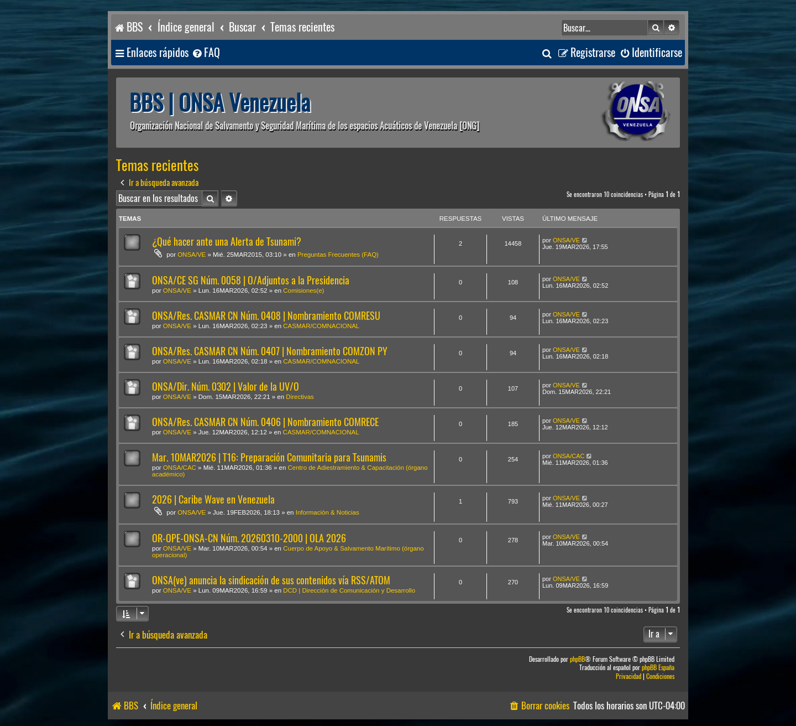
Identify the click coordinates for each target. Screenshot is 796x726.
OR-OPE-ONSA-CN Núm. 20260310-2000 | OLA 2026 (249, 538)
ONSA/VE (191, 254)
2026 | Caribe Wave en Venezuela (213, 499)
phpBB (577, 659)
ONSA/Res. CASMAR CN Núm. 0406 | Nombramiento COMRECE (265, 422)
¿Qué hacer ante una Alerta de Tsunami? (226, 241)
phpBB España (658, 667)
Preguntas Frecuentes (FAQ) (338, 254)
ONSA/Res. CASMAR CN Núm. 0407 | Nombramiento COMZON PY (269, 351)
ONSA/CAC (179, 467)
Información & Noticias (327, 512)
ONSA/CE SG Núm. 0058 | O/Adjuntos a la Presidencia (250, 280)
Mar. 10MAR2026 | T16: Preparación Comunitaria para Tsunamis (269, 457)
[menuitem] (205, 52)
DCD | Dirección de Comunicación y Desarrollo (349, 590)
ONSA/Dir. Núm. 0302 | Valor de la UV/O (225, 386)
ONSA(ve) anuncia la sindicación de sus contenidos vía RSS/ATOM (271, 580)
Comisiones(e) (303, 290)
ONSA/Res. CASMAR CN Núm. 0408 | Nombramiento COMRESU (266, 316)
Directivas (299, 396)
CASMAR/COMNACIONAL (321, 326)
